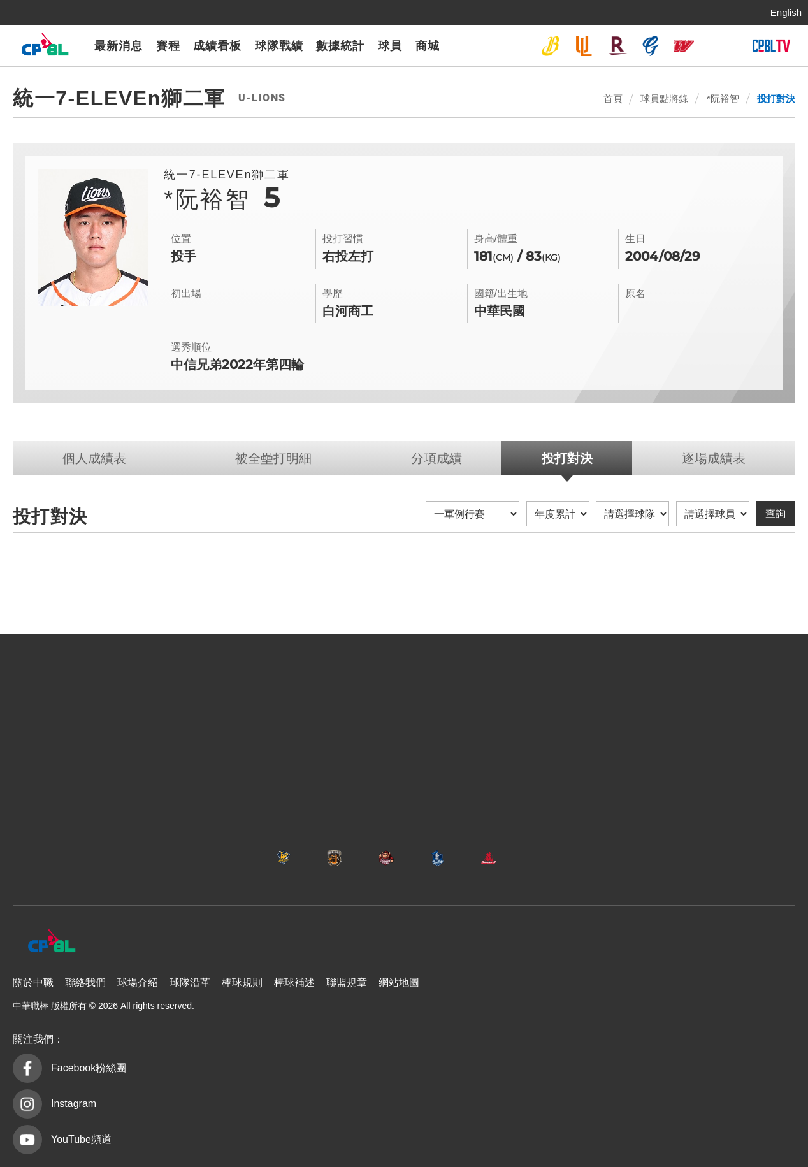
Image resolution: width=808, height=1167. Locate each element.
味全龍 (684, 46)
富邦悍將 (650, 46)
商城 (427, 46)
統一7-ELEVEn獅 (584, 46)
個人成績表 (94, 458)
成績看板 (217, 46)
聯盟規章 (346, 982)
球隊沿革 (190, 982)
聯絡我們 (85, 982)
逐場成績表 (714, 458)
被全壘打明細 (273, 458)
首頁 (613, 98)
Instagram (73, 1103)
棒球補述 (294, 982)
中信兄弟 (550, 46)
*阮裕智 (723, 98)
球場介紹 (137, 982)
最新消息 (118, 46)
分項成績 (436, 458)
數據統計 (340, 46)
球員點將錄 (664, 98)
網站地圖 (399, 982)
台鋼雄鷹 (717, 46)
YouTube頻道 (81, 1139)
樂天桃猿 (617, 46)
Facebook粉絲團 (88, 1067)
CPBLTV (771, 46)
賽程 (168, 46)
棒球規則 (242, 982)
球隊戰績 (279, 46)
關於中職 (33, 982)
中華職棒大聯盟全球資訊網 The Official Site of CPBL (44, 47)
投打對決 (776, 98)
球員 (390, 46)
